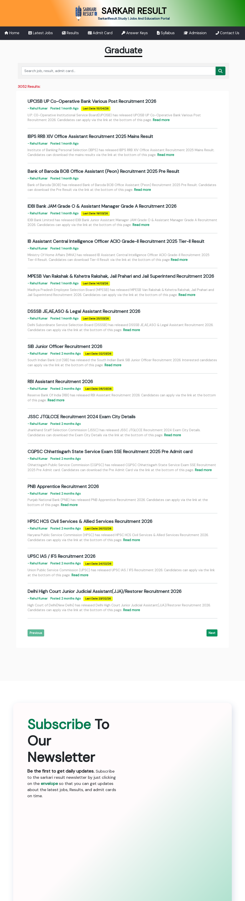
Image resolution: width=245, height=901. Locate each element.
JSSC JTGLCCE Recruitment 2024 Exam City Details (81, 417)
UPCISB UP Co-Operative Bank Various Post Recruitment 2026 (92, 101)
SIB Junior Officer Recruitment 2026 (65, 346)
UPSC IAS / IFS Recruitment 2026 (61, 556)
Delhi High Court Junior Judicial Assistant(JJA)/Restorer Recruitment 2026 (104, 591)
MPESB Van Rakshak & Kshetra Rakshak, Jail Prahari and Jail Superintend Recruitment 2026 (121, 276)
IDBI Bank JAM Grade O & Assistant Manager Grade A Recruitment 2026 (102, 206)
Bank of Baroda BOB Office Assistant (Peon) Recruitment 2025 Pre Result (103, 171)
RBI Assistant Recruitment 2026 (60, 381)
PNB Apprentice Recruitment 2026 (63, 486)
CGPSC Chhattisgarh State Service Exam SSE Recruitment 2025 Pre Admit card (110, 451)
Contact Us (227, 33)
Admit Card (100, 33)
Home (12, 33)
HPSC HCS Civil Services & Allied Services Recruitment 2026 (90, 521)
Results (70, 33)
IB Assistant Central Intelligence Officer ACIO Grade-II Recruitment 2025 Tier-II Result (116, 241)
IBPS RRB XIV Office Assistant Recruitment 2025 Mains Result (90, 136)
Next (212, 633)
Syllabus (166, 33)
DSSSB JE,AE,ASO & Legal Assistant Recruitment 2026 (84, 311)
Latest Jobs (40, 33)
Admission (195, 33)
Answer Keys (135, 33)
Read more (161, 120)
